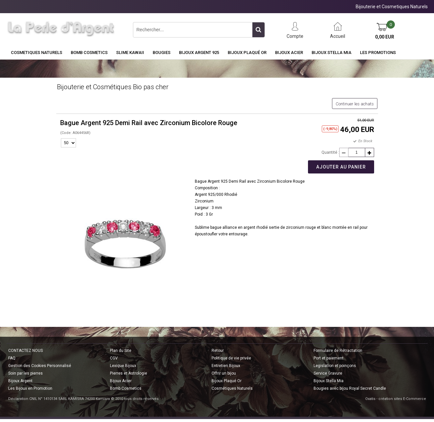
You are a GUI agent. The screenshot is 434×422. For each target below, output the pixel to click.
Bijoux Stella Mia (331, 52)
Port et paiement (329, 358)
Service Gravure (328, 373)
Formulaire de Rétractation (338, 350)
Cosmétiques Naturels (232, 388)
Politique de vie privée (231, 358)
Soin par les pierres (25, 373)
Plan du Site (120, 350)
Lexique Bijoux (123, 365)
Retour (218, 350)
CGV (114, 358)
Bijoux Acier (289, 52)
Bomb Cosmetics (125, 388)
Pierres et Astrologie (128, 373)
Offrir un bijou (224, 373)
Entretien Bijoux (226, 365)
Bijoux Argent (20, 381)
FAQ (11, 358)
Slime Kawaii (130, 52)
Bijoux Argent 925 (199, 52)
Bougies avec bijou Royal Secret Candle (350, 388)
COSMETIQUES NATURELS (36, 52)
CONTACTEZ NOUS (25, 350)
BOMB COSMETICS (89, 52)
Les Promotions (378, 52)
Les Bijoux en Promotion (30, 388)
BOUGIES (161, 52)
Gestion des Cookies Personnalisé (39, 365)
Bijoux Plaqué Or (247, 52)
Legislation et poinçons (335, 365)
